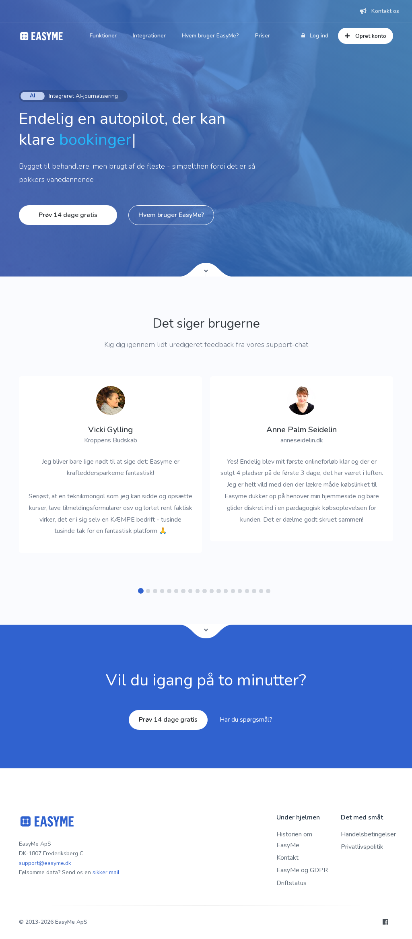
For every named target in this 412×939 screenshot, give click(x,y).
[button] (141, 591)
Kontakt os (379, 11)
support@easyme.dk (45, 863)
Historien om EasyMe (294, 840)
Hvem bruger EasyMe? (210, 35)
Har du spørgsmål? (246, 719)
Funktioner (103, 35)
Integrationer (149, 35)
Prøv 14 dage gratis (68, 215)
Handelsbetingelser (368, 834)
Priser (262, 35)
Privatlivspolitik (362, 846)
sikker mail (106, 872)
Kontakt (287, 857)
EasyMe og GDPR (302, 870)
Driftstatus (291, 883)
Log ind (314, 35)
